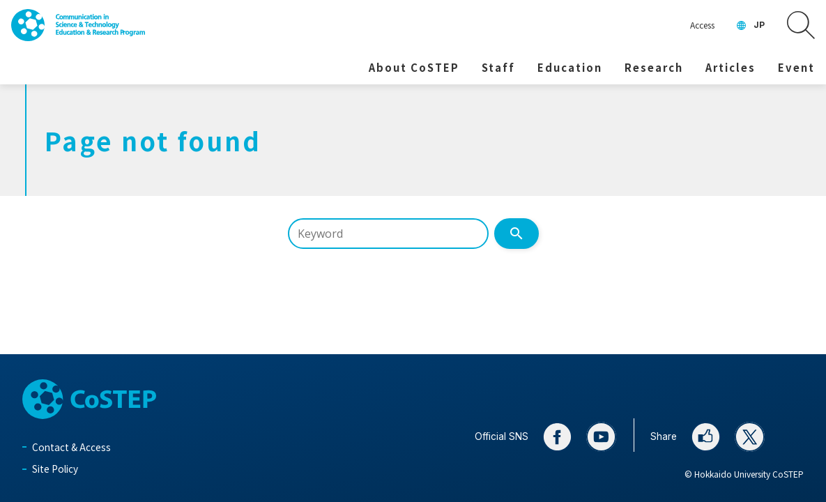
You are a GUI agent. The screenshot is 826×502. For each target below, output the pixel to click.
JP (759, 25)
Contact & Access (71, 447)
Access (702, 25)
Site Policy (55, 469)
